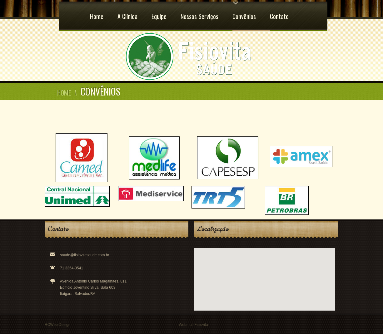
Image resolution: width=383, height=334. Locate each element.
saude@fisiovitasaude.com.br (84, 255)
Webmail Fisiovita (193, 324)
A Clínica (127, 11)
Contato (279, 11)
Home (96, 11)
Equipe (159, 11)
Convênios (244, 11)
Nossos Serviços (199, 11)
